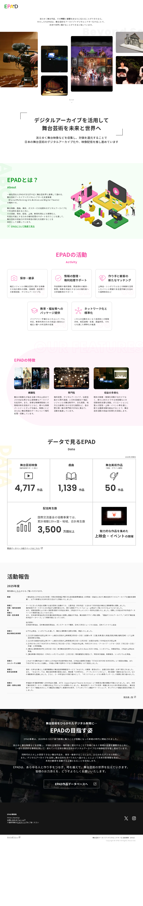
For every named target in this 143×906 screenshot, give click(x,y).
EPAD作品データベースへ (75, 847)
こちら (18, 654)
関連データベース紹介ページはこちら (25, 611)
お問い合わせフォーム (16, 883)
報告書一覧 (129, 760)
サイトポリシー (13, 900)
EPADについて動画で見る (21, 289)
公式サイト (22, 885)
